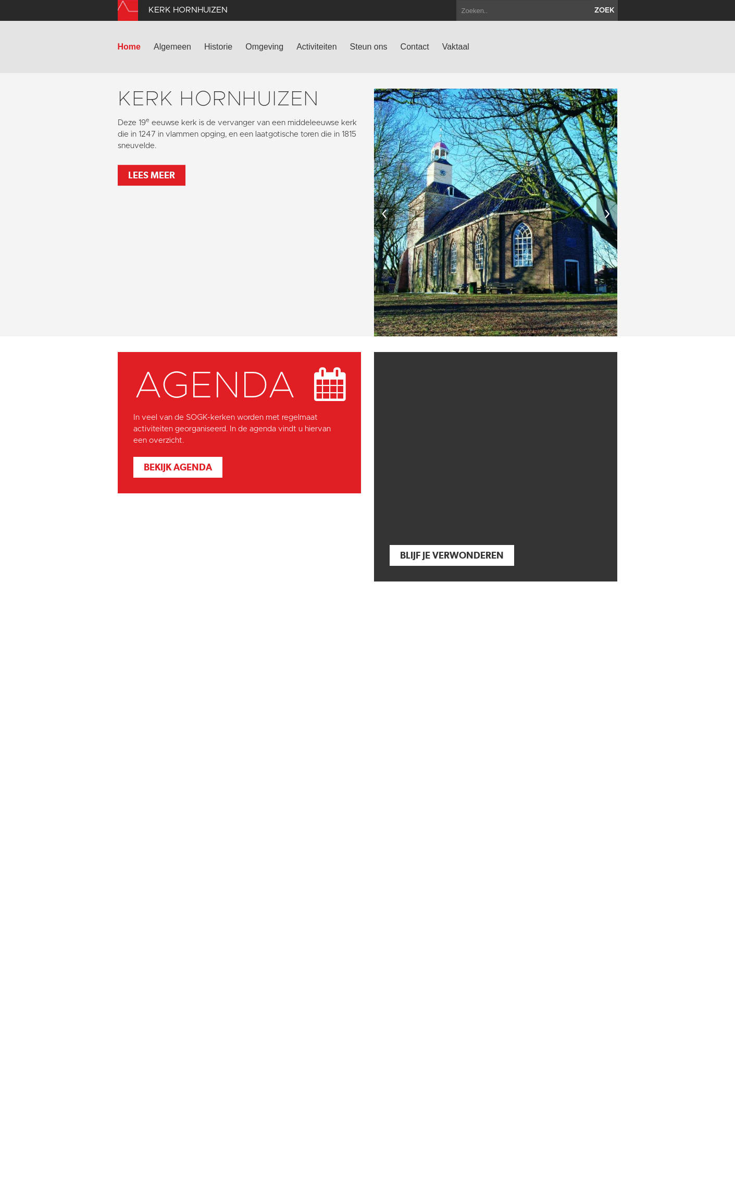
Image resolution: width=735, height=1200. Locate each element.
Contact (415, 46)
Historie (218, 46)
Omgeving (264, 46)
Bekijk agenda (178, 467)
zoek (604, 10)
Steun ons (369, 46)
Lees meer (151, 174)
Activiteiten (316, 46)
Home (129, 46)
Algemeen (172, 46)
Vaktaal (455, 46)
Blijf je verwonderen (452, 555)
